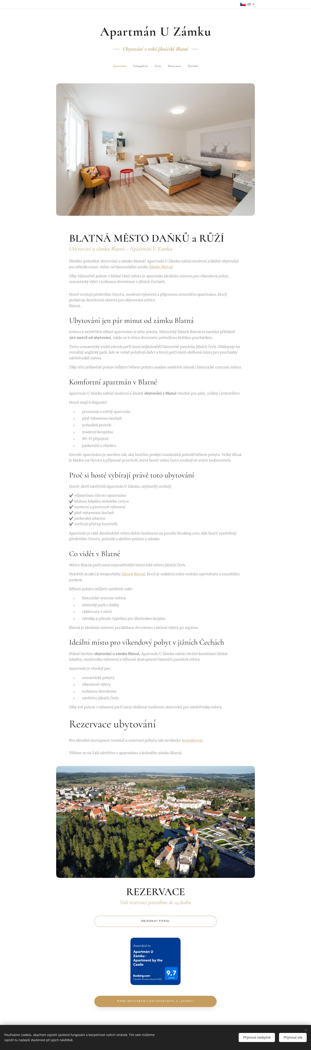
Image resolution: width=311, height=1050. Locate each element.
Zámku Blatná (161, 267)
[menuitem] (108, 66)
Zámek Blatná (133, 574)
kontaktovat (192, 740)
